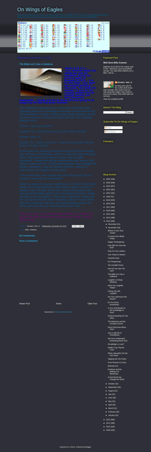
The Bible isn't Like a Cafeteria (116, 275)
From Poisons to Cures (117, 362)
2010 (108, 427)
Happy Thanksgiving (116, 242)
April (110, 405)
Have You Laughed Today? (115, 286)
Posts (108, 128)
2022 (108, 190)
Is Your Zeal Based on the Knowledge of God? (116, 310)
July (110, 394)
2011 (108, 423)
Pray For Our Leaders (116, 251)
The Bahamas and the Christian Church (116, 322)
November (112, 228)
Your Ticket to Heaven (116, 255)
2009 (108, 430)
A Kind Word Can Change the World (116, 378)
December (112, 224)
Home (58, 304)
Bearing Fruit (113, 366)
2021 (108, 193)
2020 (108, 197)
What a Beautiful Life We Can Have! (118, 354)
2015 (108, 214)
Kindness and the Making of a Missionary (115, 371)
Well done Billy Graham (115, 62)
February (112, 412)
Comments (110, 132)
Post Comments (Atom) (63, 312)
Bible (27, 230)
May (110, 401)
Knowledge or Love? (116, 344)
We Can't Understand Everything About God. (118, 339)
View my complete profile (113, 99)
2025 (108, 179)
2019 (108, 200)
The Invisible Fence (115, 265)
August (111, 391)
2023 (108, 186)
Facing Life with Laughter (114, 292)
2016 (108, 211)
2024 (108, 183)
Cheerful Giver (113, 258)
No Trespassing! (114, 262)
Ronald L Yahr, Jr (125, 82)
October (111, 384)
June (110, 398)
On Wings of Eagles (40, 9)
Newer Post (24, 304)
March (111, 408)
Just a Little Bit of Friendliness (115, 334)
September (112, 387)
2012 (108, 420)
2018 (108, 203)
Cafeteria (33, 230)
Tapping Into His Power (117, 359)
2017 (108, 207)
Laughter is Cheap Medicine (115, 281)
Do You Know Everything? (113, 303)
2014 (108, 218)
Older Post (92, 304)
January (111, 415)
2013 (108, 221)
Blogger (88, 447)
